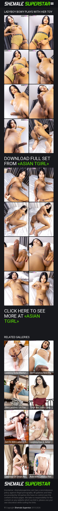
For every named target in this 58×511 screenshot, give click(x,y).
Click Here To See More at (24, 316)
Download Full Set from (27, 161)
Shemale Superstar (23, 508)
